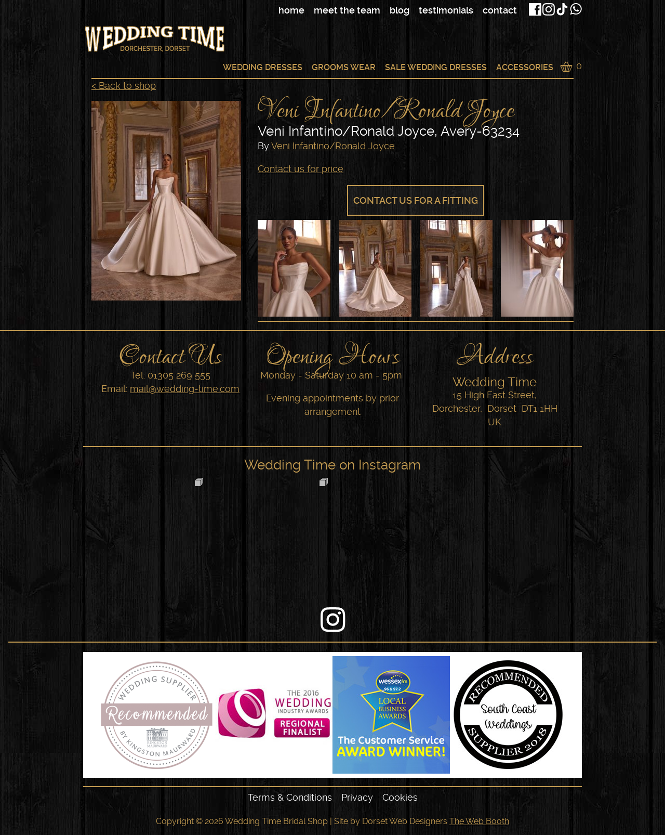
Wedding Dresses (262, 67)
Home (291, 10)
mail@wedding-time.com (185, 388)
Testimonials (446, 10)
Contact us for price (300, 168)
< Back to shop (123, 85)
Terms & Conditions (290, 797)
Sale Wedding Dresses (436, 67)
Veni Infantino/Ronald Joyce (333, 145)
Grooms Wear (344, 67)
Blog (399, 10)
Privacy (357, 797)
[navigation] (351, 10)
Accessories (524, 67)
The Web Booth (479, 821)
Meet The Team (347, 10)
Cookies (400, 797)
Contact (500, 10)
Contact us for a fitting (415, 200)
